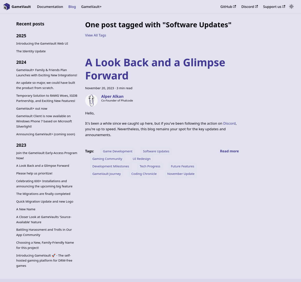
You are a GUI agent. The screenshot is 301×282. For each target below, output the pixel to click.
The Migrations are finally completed (43, 194)
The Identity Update (31, 51)
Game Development (117, 151)
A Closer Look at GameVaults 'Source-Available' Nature (43, 219)
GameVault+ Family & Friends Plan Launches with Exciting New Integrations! (46, 72)
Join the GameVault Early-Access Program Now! (46, 155)
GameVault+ (91, 6)
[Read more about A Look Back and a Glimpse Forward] (229, 151)
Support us (274, 6)
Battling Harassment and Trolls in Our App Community (44, 232)
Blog (72, 6)
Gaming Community (107, 159)
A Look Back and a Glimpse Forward (42, 165)
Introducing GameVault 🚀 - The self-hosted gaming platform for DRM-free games (44, 260)
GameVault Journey (106, 174)
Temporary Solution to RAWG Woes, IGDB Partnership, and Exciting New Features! (46, 98)
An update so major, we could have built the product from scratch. (45, 85)
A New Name (25, 209)
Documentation (50, 6)
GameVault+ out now (31, 108)
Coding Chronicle (144, 174)
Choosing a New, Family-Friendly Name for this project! (45, 245)
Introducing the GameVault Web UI (42, 43)
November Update (181, 174)
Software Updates (156, 151)
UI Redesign (142, 159)
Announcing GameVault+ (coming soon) (45, 134)
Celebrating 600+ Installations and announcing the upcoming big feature (44, 183)
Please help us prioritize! (34, 173)
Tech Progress (150, 166)
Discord (249, 6)
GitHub (228, 6)
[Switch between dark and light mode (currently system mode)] (291, 6)
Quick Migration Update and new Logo (44, 201)
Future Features (182, 166)
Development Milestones (110, 166)
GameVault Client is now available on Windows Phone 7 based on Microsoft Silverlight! (44, 121)
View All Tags (95, 35)
